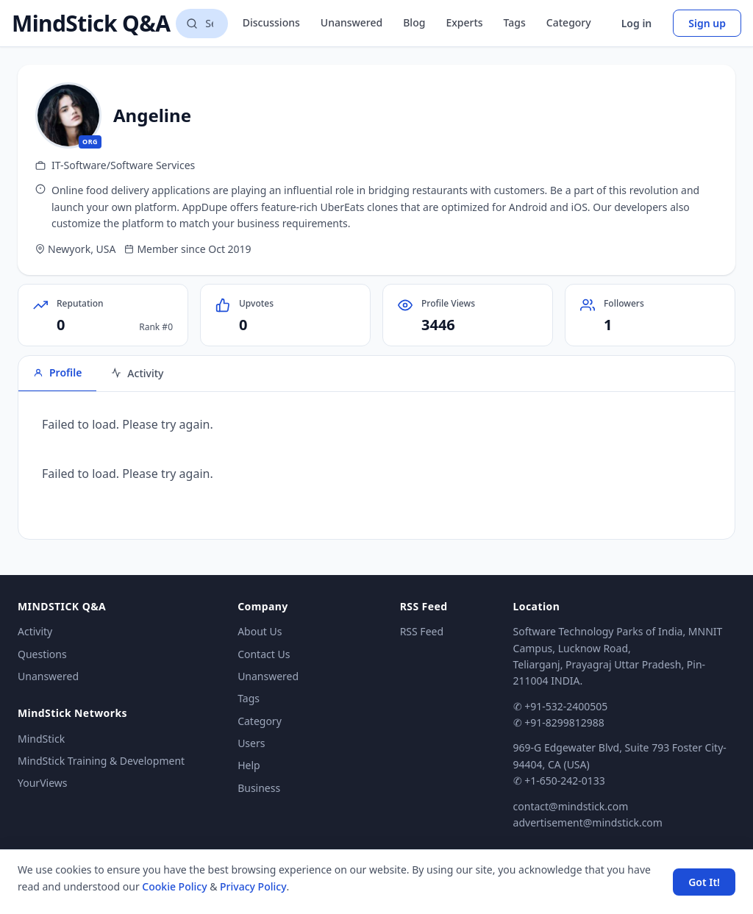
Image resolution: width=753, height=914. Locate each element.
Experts (464, 22)
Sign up (707, 23)
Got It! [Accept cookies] (704, 882)
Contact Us (264, 654)
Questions (42, 654)
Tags (515, 22)
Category (568, 22)
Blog (414, 22)
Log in (636, 23)
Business (259, 788)
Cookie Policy (174, 886)
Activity (35, 631)
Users (251, 743)
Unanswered (351, 22)
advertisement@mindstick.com (588, 822)
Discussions (271, 22)
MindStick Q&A (91, 24)
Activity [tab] (137, 373)
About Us (260, 631)
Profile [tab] (57, 372)
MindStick (41, 739)
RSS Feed (421, 631)
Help (249, 765)
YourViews (42, 783)
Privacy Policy (253, 886)
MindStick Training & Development (101, 761)
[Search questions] (201, 23)
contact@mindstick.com (571, 806)
